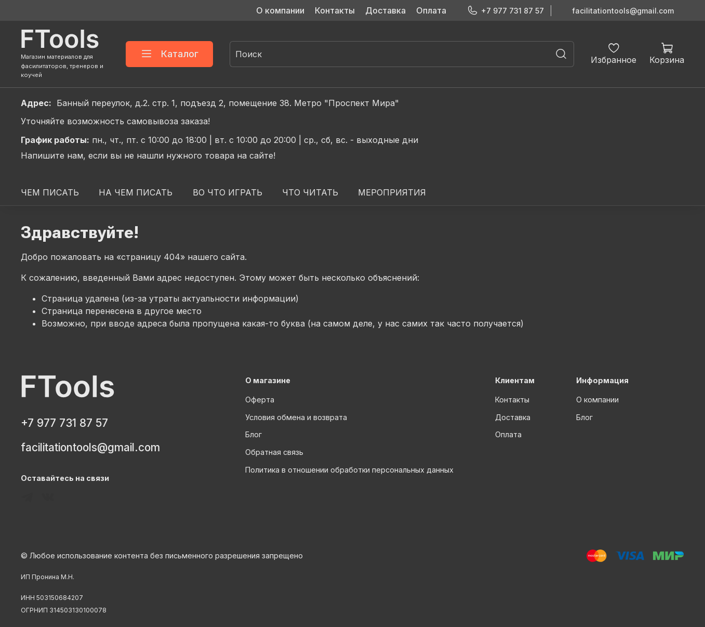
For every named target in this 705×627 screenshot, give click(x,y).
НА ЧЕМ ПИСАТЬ (135, 192)
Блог (253, 434)
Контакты (335, 10)
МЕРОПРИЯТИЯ (392, 192)
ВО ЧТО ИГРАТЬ (227, 192)
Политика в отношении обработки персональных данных (349, 469)
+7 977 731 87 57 (505, 10)
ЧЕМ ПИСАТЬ (50, 192)
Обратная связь (274, 452)
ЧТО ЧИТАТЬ (310, 192)
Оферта (259, 399)
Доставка (385, 10)
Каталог (169, 54)
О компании (280, 10)
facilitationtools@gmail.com (623, 10)
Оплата (431, 10)
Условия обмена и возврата (296, 417)
